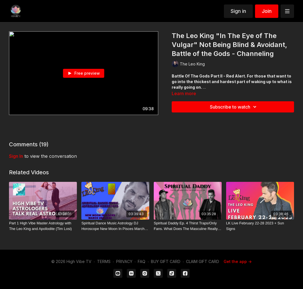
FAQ (141, 261)
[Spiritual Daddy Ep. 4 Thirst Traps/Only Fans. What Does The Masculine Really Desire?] (188, 225)
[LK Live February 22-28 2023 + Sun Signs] (260, 225)
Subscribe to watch (234, 107)
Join (267, 11)
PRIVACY (124, 261)
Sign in (238, 11)
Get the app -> (238, 261)
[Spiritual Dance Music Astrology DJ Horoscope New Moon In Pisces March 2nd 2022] (115, 225)
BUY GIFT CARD (165, 261)
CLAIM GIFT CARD (202, 261)
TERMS (104, 261)
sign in (16, 156)
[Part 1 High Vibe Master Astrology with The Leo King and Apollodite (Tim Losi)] (43, 225)
